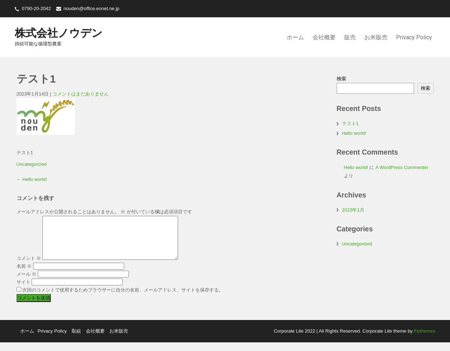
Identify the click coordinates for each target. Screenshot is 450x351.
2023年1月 (353, 210)
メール (27, 282)
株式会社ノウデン (59, 33)
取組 (76, 339)
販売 (350, 37)
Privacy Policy (414, 37)
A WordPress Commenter (402, 167)
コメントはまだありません (81, 94)
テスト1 (350, 123)
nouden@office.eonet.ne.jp (91, 8)
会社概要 (324, 37)
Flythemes (424, 339)
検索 (341, 78)
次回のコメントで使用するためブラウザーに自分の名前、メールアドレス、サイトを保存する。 (122, 298)
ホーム (295, 37)
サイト (24, 290)
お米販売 (375, 37)
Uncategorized (32, 164)
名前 (24, 274)
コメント (29, 267)
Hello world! (32, 179)
